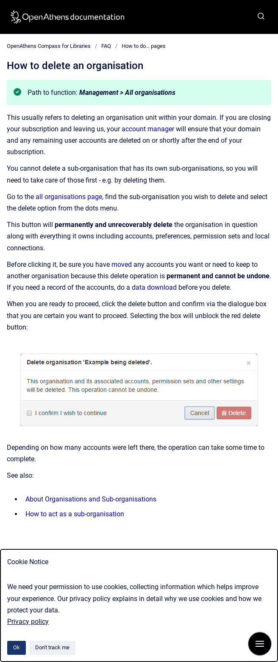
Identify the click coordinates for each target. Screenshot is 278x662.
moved (121, 264)
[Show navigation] (259, 643)
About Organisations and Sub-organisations (90, 499)
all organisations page (69, 197)
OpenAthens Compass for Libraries (49, 46)
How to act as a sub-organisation (74, 514)
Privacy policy (28, 622)
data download (154, 287)
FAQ (106, 46)
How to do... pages (144, 46)
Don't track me (52, 647)
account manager (148, 129)
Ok (16, 647)
